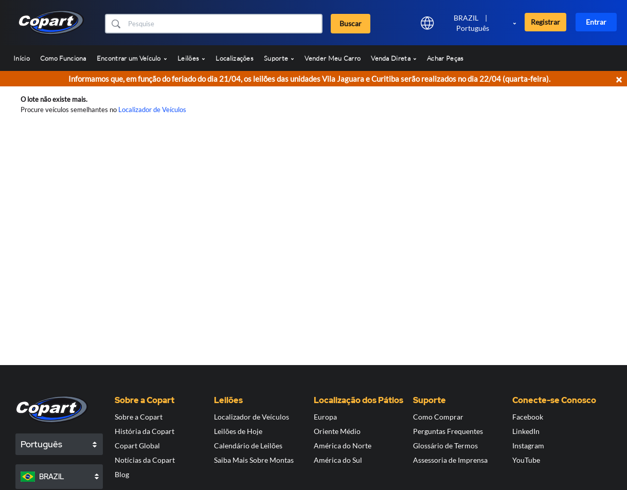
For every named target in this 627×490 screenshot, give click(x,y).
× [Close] (619, 79)
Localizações (235, 58)
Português (472, 28)
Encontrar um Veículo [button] (132, 58)
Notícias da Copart (145, 460)
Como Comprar (438, 416)
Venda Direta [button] (394, 58)
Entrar (596, 21)
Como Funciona (63, 58)
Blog (122, 474)
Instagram (528, 445)
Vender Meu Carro (332, 58)
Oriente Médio (337, 431)
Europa (325, 416)
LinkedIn (526, 431)
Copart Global (137, 445)
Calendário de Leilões (248, 445)
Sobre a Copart (139, 416)
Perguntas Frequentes (448, 431)
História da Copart (144, 431)
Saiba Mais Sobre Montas (254, 460)
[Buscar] (224, 23)
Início (21, 58)
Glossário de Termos (445, 445)
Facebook (527, 416)
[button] (115, 23)
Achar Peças (445, 58)
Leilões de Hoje (238, 431)
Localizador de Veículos (152, 109)
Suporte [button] (279, 58)
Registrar (545, 21)
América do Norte (342, 445)
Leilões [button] (191, 58)
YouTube (526, 460)
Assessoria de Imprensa (450, 460)
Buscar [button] (350, 23)
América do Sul (338, 460)
